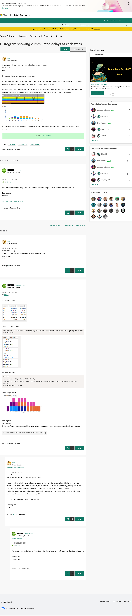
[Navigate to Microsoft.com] (5, 15)
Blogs (72, 15)
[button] (65, 49)
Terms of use (117, 602)
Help (120, 20)
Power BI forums (8, 35)
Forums (35, 15)
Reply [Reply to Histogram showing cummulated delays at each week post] (79, 149)
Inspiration (44, 15)
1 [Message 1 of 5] (8, 149)
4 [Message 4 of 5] (8, 208)
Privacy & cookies (105, 602)
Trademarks (127, 602)
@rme (8, 182)
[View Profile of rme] (8, 58)
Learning (80, 15)
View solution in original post (12, 201)
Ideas (53, 15)
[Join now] (97, 93)
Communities (63, 15)
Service (58, 35)
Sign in (113, 20)
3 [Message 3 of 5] (13, 515)
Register (105, 20)
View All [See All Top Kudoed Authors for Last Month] (94, 184)
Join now (5, 8)
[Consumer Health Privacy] (27, 609)
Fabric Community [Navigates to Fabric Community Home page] (22, 15)
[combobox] (104, 25)
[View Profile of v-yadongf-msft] (19, 170)
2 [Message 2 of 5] (8, 444)
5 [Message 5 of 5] (8, 265)
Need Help (11, 144)
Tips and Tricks (35, 144)
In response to (7, 175)
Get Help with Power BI (41, 35)
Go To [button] (127, 20)
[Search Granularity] (70, 25)
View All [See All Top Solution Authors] (94, 140)
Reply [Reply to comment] (79, 213)
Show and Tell (22, 144)
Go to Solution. (46, 136)
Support (89, 15)
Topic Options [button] (78, 49)
